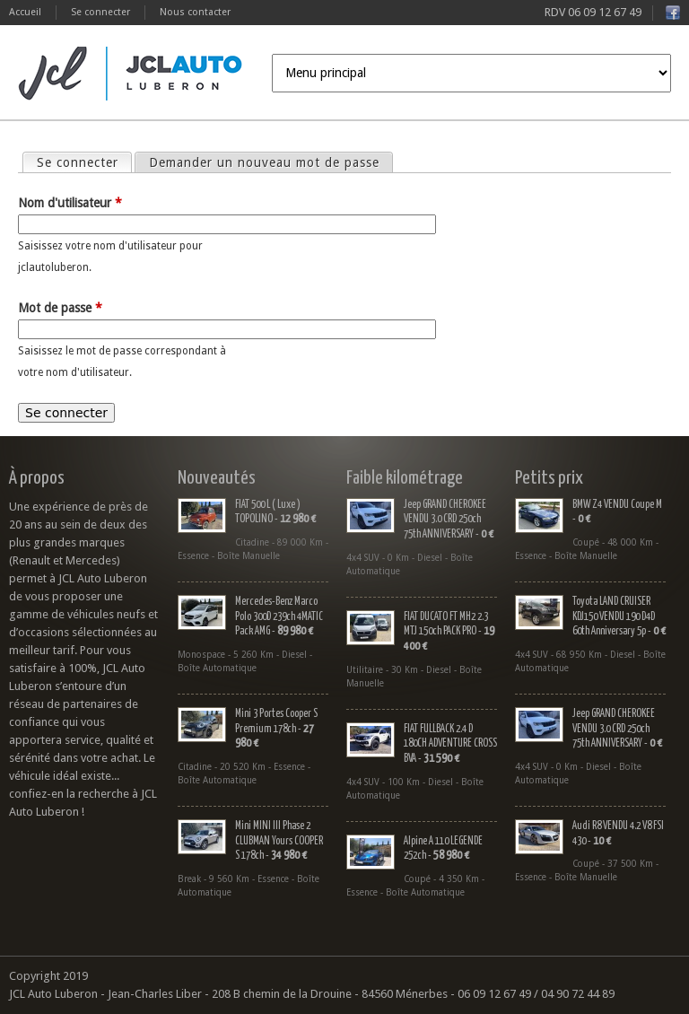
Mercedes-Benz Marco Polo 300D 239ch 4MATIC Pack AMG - (279, 616)
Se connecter (100, 12)
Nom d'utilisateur (70, 203)
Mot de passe (60, 308)
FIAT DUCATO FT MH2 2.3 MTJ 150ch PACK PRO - (449, 631)
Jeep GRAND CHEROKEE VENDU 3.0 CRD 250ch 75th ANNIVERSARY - (448, 519)
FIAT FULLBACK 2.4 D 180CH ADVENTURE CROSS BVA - (450, 744)
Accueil (25, 12)
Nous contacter (195, 12)
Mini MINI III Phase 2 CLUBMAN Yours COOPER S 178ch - (279, 840)
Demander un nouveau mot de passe (264, 162)
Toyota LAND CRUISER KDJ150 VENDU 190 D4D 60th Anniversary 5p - (619, 616)
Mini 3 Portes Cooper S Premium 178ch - (276, 728)
